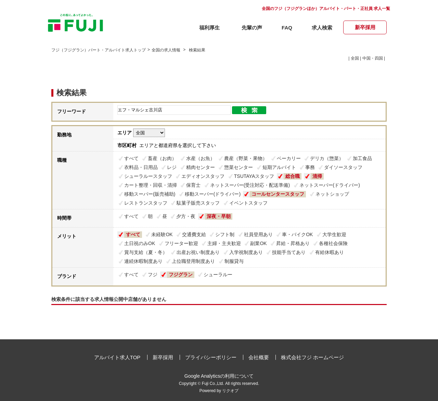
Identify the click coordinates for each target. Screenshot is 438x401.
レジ (172, 167)
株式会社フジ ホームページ (312, 357)
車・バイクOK (297, 234)
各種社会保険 (333, 243)
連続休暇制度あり (143, 261)
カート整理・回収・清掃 (150, 185)
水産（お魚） (200, 158)
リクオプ (230, 390)
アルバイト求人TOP (117, 357)
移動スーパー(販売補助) (149, 194)
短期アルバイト (279, 167)
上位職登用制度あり (193, 261)
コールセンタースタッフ (278, 194)
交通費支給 (194, 234)
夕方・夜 (185, 216)
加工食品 (362, 158)
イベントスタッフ (248, 203)
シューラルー (218, 274)
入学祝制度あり (246, 252)
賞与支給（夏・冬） (145, 252)
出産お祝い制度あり (198, 252)
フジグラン (181, 274)
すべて (131, 158)
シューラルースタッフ (148, 176)
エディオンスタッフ (202, 176)
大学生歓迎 (334, 234)
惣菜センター (238, 167)
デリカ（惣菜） (327, 158)
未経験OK (161, 234)
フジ (152, 274)
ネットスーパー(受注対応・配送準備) (250, 185)
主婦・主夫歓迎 (224, 243)
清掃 (317, 176)
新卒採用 (163, 357)
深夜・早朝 (219, 216)
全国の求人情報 (166, 50)
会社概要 (258, 357)
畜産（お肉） (162, 158)
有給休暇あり (329, 252)
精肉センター (200, 167)
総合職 (292, 176)
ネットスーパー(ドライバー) (329, 185)
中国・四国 (372, 58)
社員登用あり (258, 234)
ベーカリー (289, 158)
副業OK (258, 243)
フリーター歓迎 (181, 243)
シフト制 (224, 234)
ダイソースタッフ (343, 167)
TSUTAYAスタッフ (254, 176)
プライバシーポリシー (210, 357)
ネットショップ (332, 194)
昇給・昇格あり (293, 243)
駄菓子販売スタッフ (198, 203)
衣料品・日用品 (141, 167)
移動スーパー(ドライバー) (213, 194)
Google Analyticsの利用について (219, 376)
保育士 (193, 185)
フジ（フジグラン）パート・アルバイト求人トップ (98, 50)
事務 (310, 167)
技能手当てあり (289, 252)
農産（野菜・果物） (245, 158)
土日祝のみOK (139, 243)
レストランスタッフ (145, 203)
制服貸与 (234, 261)
